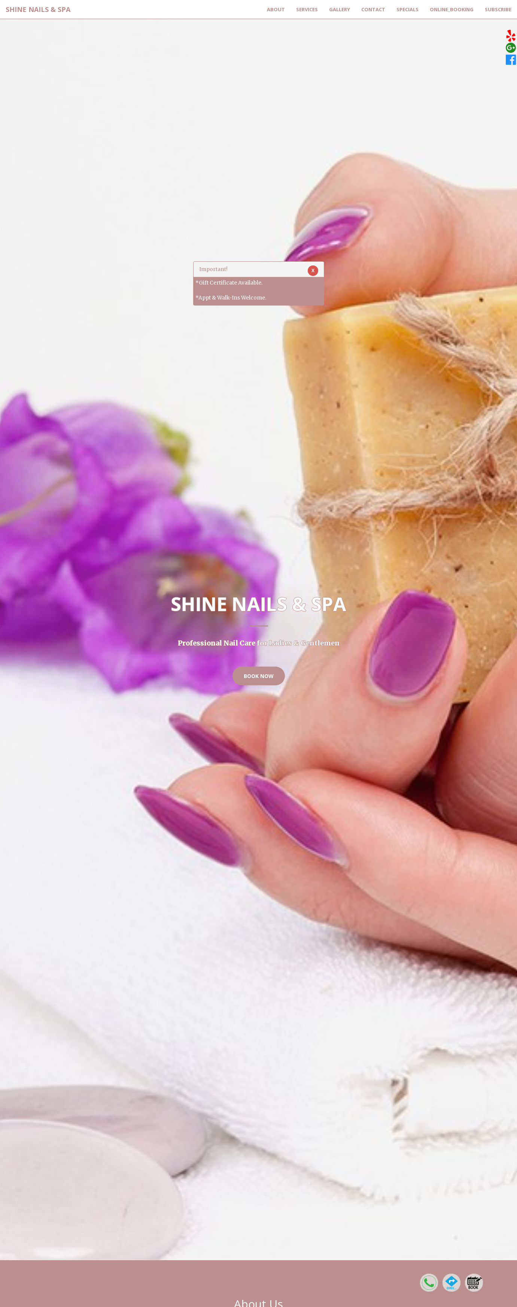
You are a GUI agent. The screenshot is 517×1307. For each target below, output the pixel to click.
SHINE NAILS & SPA (38, 9)
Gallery (339, 9)
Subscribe (498, 9)
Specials (407, 9)
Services (307, 9)
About (276, 9)
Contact (373, 9)
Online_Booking (452, 9)
